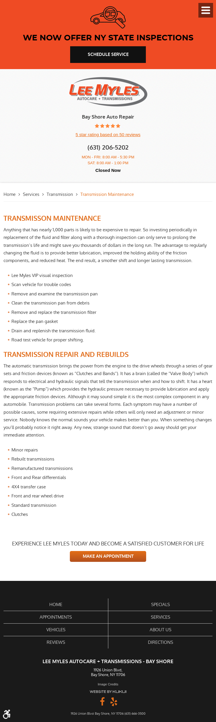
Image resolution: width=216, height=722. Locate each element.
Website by (108, 692)
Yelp (113, 701)
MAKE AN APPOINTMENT (108, 556)
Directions (160, 642)
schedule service (108, 54)
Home (10, 194)
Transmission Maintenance (107, 194)
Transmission (60, 194)
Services (31, 194)
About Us (160, 630)
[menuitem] (56, 604)
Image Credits (108, 684)
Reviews (56, 642)
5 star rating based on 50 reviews (108, 134)
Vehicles (55, 630)
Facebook (102, 701)
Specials (160, 604)
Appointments (56, 617)
